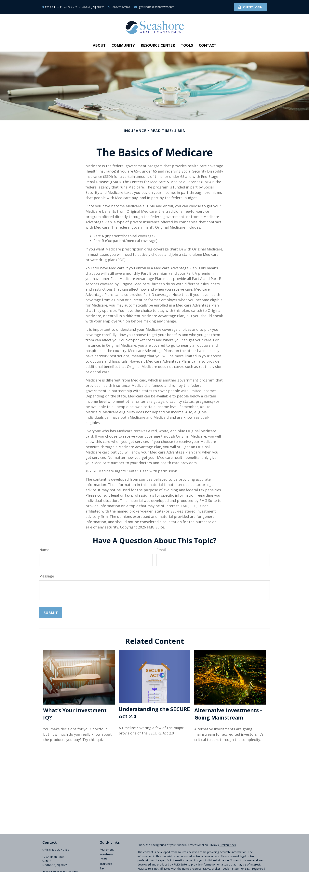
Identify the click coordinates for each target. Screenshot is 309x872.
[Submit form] (50, 612)
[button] (99, 45)
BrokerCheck (228, 845)
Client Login (250, 7)
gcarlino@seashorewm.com (154, 7)
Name (44, 549)
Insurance (106, 864)
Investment (107, 854)
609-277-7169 (119, 7)
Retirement (107, 849)
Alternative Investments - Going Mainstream (228, 714)
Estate (104, 859)
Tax (102, 868)
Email (161, 549)
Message (46, 576)
